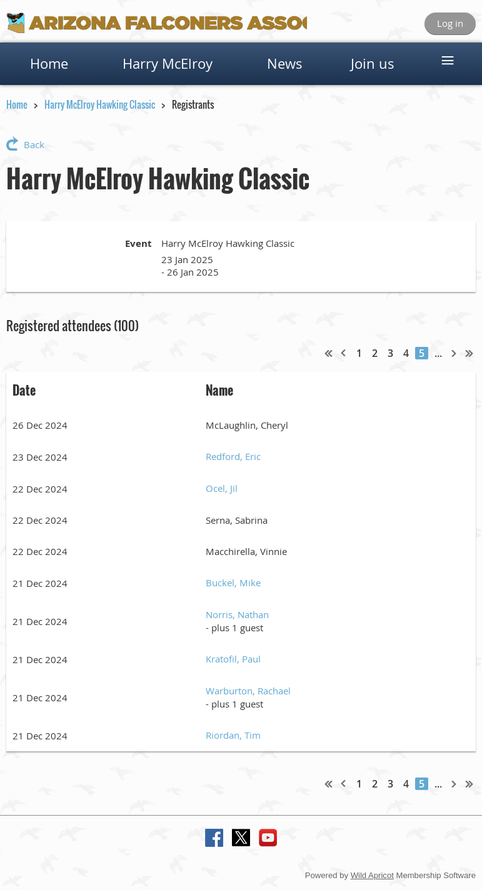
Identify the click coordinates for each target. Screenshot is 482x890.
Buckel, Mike (233, 582)
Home (17, 104)
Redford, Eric (233, 456)
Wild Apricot (372, 875)
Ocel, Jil (222, 488)
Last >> (469, 353)
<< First (329, 353)
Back (34, 144)
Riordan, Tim (233, 735)
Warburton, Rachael (248, 690)
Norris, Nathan (237, 614)
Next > (454, 353)
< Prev (344, 353)
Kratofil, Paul (233, 658)
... (438, 353)
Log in (450, 23)
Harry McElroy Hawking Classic (99, 104)
